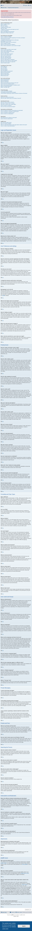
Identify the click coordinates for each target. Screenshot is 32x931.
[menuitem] (2, 5)
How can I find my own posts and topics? (8, 106)
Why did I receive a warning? (6, 58)
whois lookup (24, 884)
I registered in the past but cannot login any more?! (10, 29)
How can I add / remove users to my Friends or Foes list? (11, 98)
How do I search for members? (6, 105)
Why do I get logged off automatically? (7, 31)
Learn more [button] (5, 928)
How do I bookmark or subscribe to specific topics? (10, 111)
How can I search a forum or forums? (7, 102)
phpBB (3, 295)
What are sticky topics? (5, 73)
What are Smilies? (4, 68)
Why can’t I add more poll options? (7, 53)
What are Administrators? (5, 79)
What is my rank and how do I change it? (8, 44)
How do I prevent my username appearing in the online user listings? (13, 37)
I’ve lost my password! (5, 30)
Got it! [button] (23, 926)
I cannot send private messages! (6, 91)
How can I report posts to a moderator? (8, 59)
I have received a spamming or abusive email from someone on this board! (14, 93)
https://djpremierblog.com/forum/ (7, 16)
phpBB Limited (3, 863)
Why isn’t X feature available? (6, 123)
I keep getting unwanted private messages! (8, 92)
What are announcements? (5, 72)
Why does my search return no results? (8, 103)
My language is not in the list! (6, 41)
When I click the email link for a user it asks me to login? (11, 45)
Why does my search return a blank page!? (8, 104)
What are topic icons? (4, 75)
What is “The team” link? (5, 87)
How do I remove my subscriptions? (7, 113)
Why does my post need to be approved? (8, 61)
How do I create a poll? (5, 52)
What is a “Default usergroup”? (6, 86)
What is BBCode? (4, 66)
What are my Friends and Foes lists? (7, 97)
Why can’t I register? (4, 26)
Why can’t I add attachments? (6, 57)
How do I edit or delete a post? (6, 50)
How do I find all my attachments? (7, 118)
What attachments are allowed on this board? (9, 117)
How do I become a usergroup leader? (7, 83)
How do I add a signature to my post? (7, 51)
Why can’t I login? (4, 28)
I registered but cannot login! (6, 27)
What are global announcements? (7, 71)
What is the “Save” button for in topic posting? (9, 60)
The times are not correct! (5, 38)
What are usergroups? (5, 81)
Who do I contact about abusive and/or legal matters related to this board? (14, 124)
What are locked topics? (5, 74)
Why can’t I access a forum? (6, 56)
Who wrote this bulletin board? (6, 122)
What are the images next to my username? (8, 42)
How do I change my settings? (6, 36)
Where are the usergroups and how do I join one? (9, 82)
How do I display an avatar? (6, 43)
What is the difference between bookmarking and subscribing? (12, 110)
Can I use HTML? (4, 67)
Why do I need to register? (5, 23)
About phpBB (24, 864)
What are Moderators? (5, 80)
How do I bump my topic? (5, 62)
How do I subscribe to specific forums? (7, 112)
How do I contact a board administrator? (8, 125)
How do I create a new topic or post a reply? (8, 49)
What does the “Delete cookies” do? (7, 32)
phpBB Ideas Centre (25, 873)
